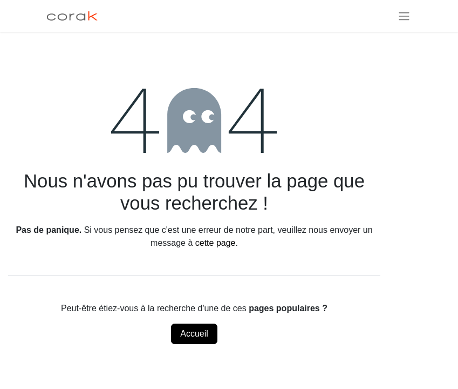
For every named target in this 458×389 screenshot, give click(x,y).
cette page (215, 242)
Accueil (194, 333)
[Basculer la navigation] (404, 16)
